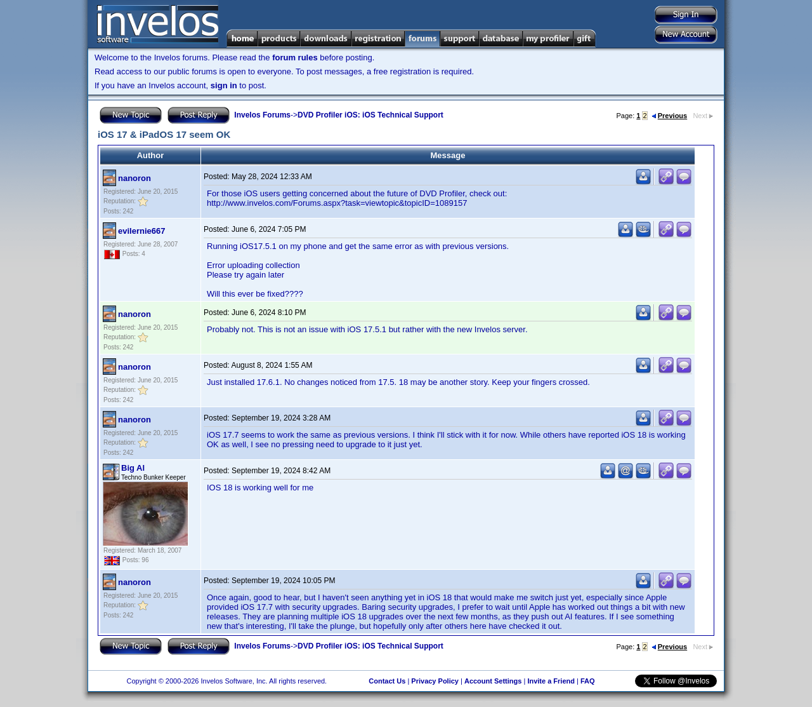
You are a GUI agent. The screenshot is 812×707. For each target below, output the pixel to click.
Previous (669, 115)
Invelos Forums (262, 115)
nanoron (134, 178)
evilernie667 (141, 231)
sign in (224, 85)
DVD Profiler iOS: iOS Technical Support (370, 115)
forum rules (295, 57)
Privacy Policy (435, 681)
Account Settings (492, 681)
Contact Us (387, 681)
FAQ (587, 681)
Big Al (133, 468)
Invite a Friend (551, 681)
